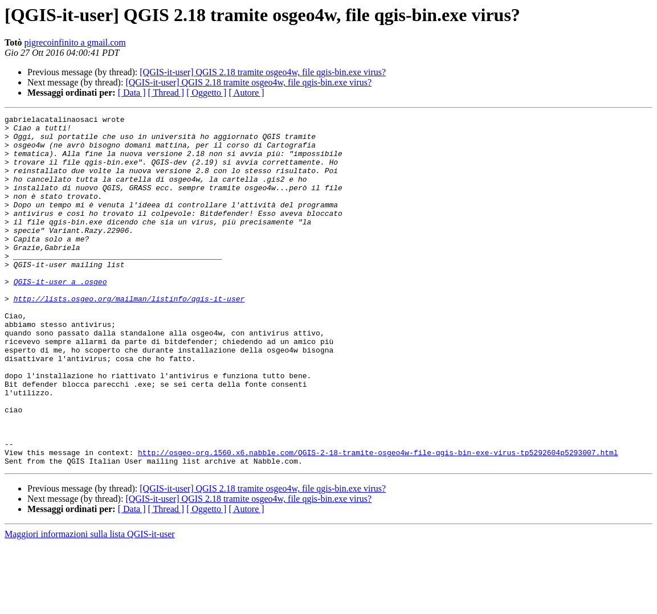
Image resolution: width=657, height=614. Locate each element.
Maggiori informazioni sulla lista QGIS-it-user (90, 604)
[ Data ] (132, 92)
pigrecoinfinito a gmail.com (75, 42)
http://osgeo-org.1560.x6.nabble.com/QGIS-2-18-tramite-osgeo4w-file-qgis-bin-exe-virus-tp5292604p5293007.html (378, 520)
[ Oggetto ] (206, 92)
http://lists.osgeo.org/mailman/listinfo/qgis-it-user (129, 336)
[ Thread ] (166, 92)
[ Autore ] (246, 92)
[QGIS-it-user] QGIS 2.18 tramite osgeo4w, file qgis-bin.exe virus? (263, 72)
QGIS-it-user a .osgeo (60, 315)
